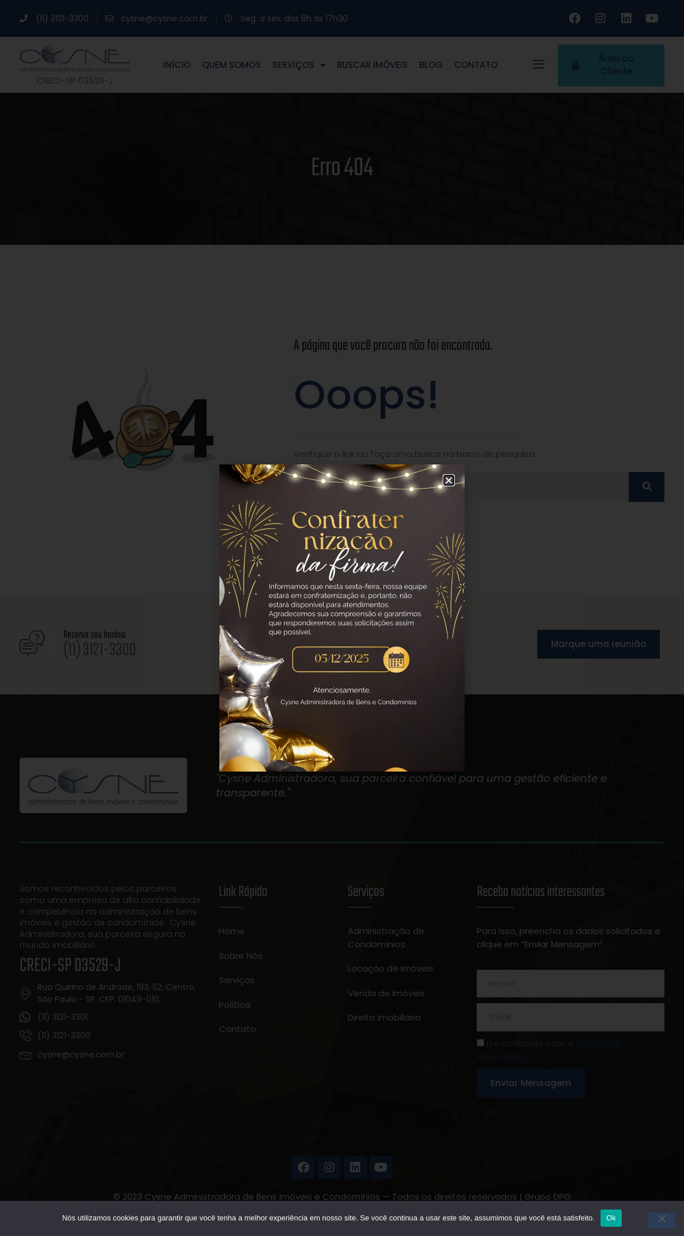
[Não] (661, 1220)
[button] (448, 480)
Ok (611, 1218)
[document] (342, 618)
